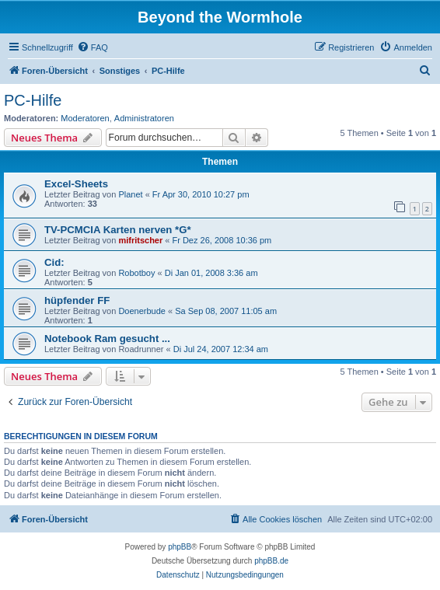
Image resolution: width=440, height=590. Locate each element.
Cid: (54, 262)
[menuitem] (92, 47)
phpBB (179, 547)
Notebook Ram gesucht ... (107, 338)
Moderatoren (85, 118)
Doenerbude (142, 311)
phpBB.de (271, 561)
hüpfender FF (77, 300)
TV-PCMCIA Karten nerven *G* (117, 230)
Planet (130, 194)
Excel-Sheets (76, 184)
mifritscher (140, 240)
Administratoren (144, 118)
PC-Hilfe (32, 100)
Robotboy (136, 273)
